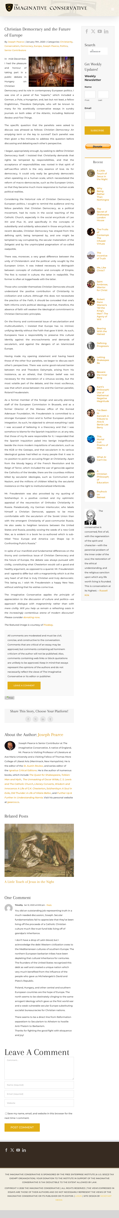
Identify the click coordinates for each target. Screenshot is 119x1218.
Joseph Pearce (16, 41)
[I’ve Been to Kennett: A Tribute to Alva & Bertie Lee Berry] (91, 411)
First (87, 100)
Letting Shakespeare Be (103, 360)
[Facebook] (87, 31)
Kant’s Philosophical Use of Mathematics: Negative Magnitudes (103, 394)
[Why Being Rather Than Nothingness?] (91, 189)
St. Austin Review (33, 765)
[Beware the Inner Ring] (91, 372)
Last (100, 100)
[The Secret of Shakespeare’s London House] (91, 209)
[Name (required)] (39, 1085)
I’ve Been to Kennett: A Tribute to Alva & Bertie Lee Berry (103, 419)
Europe (38, 46)
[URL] (39, 1103)
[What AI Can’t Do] (91, 457)
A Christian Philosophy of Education (103, 477)
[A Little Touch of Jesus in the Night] (39, 825)
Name (88, 86)
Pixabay (48, 624)
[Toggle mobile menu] (112, 9)
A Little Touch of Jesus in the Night (29, 882)
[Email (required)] (39, 1094)
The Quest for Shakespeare (44, 774)
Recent (98, 162)
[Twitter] (93, 31)
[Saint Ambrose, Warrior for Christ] (91, 282)
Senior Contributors (15, 50)
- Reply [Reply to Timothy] (48, 905)
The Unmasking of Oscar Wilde (41, 779)
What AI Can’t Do (102, 458)
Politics (64, 46)
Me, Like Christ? (101, 269)
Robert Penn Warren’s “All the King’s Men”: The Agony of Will (102, 309)
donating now (31, 617)
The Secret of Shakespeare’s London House (103, 214)
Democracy (27, 46)
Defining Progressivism (103, 344)
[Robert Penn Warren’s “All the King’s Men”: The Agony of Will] (91, 300)
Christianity (66, 41)
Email (88, 108)
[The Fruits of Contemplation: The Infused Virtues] (91, 230)
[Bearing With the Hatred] (91, 329)
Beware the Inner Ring (102, 375)
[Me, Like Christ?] (91, 268)
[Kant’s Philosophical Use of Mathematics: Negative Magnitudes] (91, 387)
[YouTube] (100, 31)
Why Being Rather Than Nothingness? (103, 194)
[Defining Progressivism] (91, 344)
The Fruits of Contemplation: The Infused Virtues (103, 236)
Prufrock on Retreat (102, 494)
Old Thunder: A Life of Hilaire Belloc (31, 793)
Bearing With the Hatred (102, 331)
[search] (95, 51)
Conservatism (12, 46)
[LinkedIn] (106, 31)
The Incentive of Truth (102, 255)
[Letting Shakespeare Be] (91, 358)
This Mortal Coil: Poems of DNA (102, 442)
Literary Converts (44, 784)
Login (78, 1196)
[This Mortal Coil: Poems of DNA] (91, 437)
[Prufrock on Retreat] (91, 492)
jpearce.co (13, 802)
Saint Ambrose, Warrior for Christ (102, 286)
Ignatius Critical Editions (23, 770)
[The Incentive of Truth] (91, 253)
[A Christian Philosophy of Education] (91, 471)
